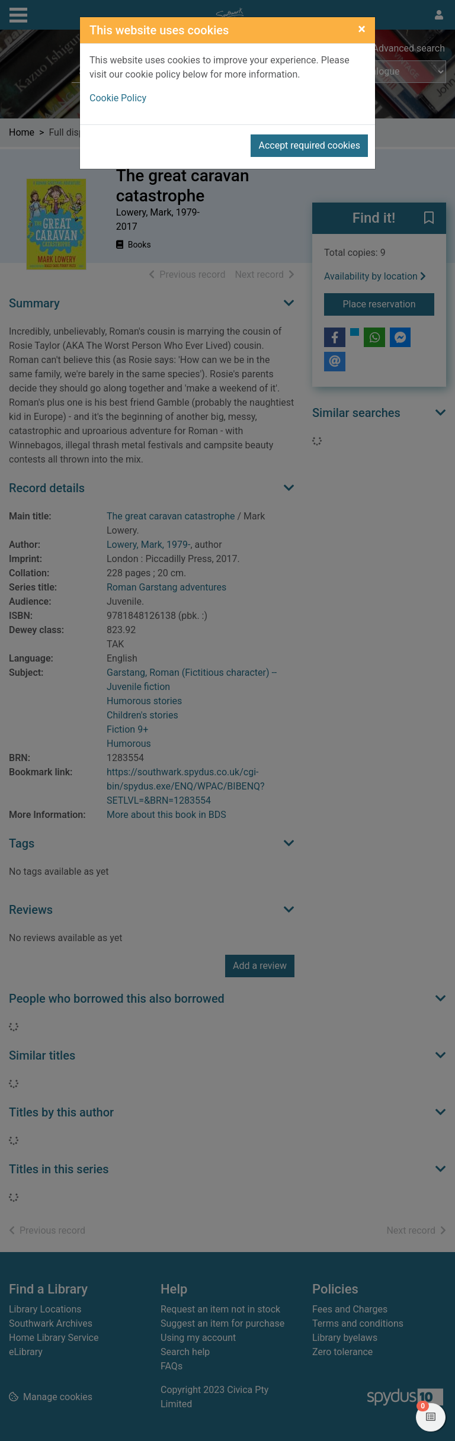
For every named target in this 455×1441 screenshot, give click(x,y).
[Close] (361, 29)
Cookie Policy (117, 98)
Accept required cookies (309, 145)
